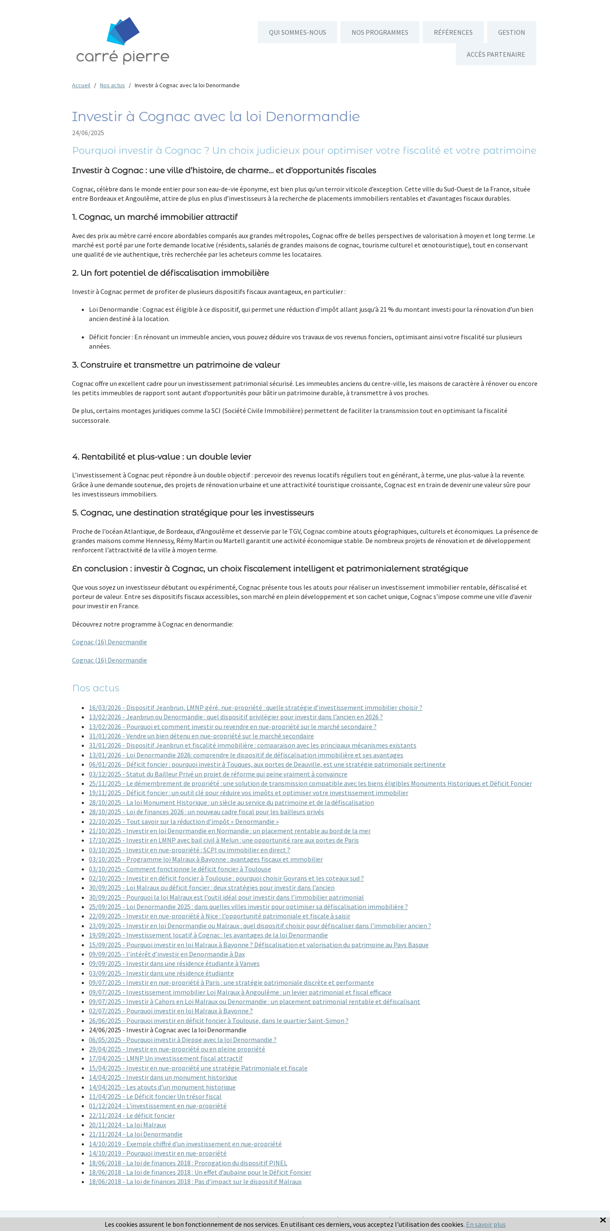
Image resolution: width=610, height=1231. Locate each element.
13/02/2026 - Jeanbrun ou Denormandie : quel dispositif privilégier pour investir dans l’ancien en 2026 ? (236, 717)
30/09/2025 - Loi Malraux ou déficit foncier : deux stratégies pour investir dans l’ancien (212, 887)
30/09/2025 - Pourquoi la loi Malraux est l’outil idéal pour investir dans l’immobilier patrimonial (226, 897)
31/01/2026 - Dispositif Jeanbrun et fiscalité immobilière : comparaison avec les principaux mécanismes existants (252, 745)
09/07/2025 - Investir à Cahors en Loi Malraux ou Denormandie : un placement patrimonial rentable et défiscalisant (254, 1001)
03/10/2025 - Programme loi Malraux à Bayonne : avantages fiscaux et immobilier (206, 859)
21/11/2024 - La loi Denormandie (136, 1134)
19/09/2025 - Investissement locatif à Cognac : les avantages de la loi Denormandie (208, 935)
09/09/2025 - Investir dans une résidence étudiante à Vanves (174, 963)
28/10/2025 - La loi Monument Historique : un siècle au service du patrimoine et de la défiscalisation (231, 802)
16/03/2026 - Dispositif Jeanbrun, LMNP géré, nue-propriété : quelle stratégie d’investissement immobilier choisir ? (255, 707)
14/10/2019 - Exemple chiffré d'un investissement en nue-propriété (185, 1144)
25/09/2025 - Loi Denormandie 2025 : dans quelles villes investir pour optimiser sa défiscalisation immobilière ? (248, 906)
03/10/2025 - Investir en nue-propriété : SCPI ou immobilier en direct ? (189, 850)
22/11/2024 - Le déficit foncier (132, 1115)
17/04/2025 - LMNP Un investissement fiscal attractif (166, 1058)
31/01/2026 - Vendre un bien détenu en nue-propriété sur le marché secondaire (201, 736)
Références (453, 32)
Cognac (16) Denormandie (109, 642)
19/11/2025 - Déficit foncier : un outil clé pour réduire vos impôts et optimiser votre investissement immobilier (248, 792)
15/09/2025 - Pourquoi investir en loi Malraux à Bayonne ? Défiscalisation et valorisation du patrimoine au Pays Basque (259, 944)
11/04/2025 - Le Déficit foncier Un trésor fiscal (155, 1096)
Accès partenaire (496, 54)
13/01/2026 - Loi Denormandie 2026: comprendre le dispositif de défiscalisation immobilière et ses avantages (246, 755)
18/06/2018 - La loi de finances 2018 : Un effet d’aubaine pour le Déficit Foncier (200, 1172)
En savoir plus (486, 1224)
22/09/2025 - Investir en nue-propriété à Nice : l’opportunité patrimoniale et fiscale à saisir (219, 916)
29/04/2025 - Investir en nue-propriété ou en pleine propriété (177, 1049)
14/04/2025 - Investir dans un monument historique (163, 1077)
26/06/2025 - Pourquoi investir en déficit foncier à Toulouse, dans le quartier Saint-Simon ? (219, 1020)
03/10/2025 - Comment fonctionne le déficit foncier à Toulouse (180, 869)
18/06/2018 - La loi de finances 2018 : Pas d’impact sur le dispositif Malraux (195, 1181)
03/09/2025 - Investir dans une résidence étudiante (161, 973)
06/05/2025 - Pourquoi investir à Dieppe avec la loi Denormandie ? (183, 1039)
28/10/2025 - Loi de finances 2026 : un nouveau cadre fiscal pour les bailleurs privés (206, 811)
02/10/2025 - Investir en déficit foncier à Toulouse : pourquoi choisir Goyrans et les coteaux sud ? (226, 878)
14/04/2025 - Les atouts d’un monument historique (162, 1087)
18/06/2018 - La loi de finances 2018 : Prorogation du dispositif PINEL (188, 1163)
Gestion (511, 32)
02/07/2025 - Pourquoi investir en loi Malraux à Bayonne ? (171, 1010)
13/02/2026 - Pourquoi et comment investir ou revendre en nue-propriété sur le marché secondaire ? (233, 726)
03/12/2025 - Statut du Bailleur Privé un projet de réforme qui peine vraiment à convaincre (218, 774)
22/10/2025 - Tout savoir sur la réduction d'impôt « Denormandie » (184, 821)
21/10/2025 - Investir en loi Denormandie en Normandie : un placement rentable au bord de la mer (230, 830)
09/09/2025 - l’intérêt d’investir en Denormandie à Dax (167, 954)
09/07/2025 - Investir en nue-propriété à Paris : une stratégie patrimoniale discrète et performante (231, 982)
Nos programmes (380, 32)
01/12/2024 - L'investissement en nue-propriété (158, 1105)
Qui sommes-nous (297, 32)
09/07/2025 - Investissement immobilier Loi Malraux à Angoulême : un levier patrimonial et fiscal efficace (240, 992)
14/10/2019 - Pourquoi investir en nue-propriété (158, 1153)
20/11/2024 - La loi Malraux (127, 1124)
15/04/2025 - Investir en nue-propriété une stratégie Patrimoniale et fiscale (198, 1068)
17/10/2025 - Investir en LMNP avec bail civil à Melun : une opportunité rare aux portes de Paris (224, 840)
